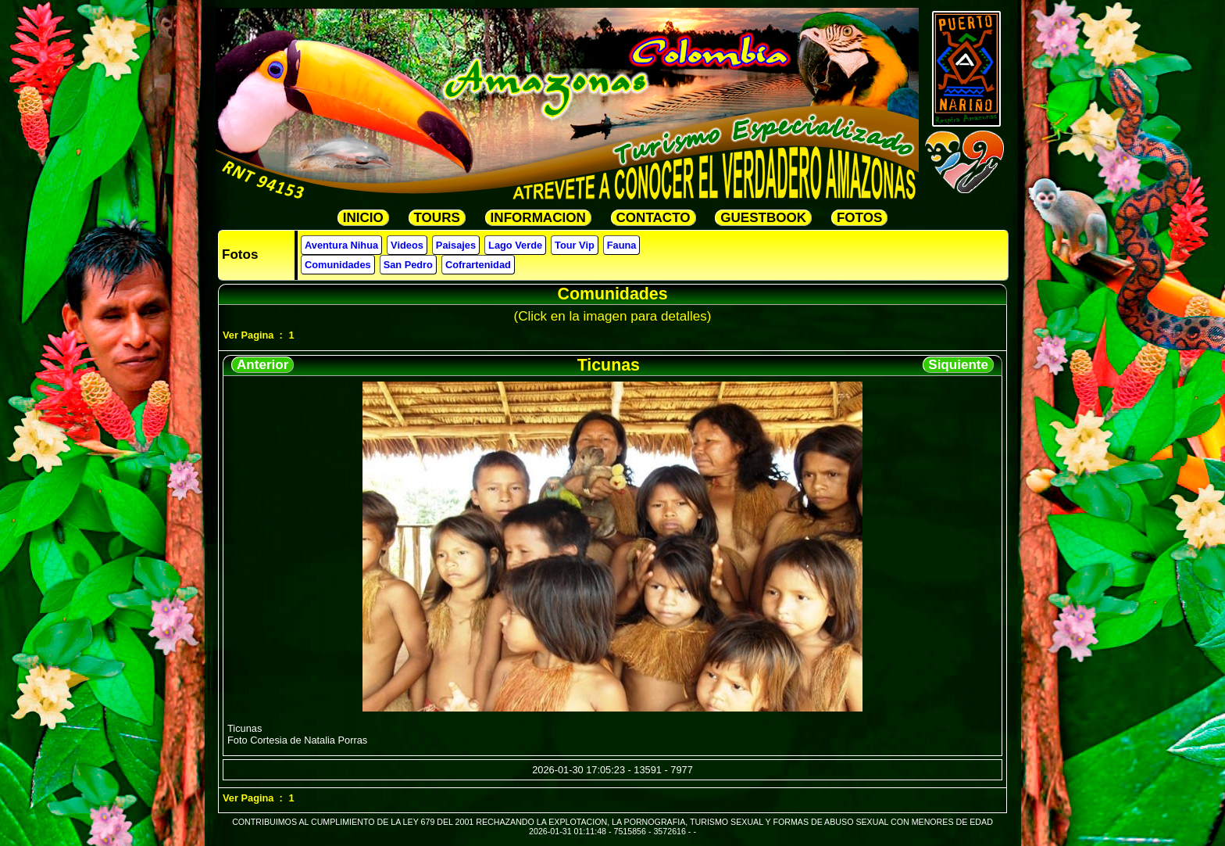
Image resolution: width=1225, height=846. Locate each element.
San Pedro (408, 265)
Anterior (262, 364)
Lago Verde (515, 245)
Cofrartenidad (478, 265)
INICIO (363, 217)
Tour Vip (575, 245)
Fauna (622, 245)
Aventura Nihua (341, 245)
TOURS (437, 217)
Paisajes (456, 245)
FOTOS (859, 217)
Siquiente (958, 364)
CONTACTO (653, 217)
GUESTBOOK (763, 217)
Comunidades (338, 265)
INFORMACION (538, 217)
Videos (407, 245)
